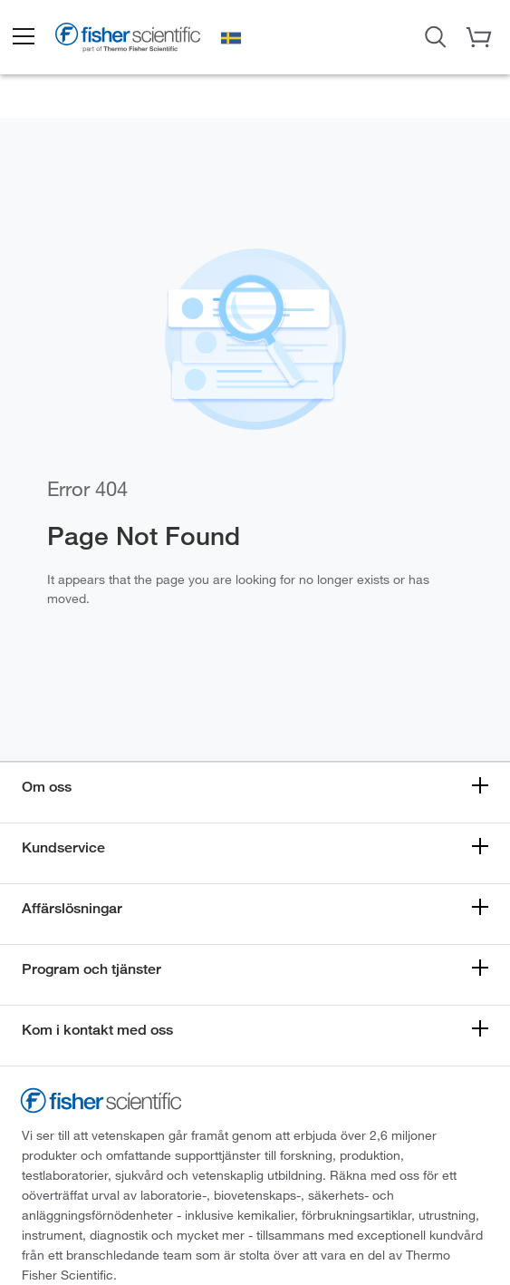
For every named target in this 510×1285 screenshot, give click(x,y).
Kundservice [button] (63, 847)
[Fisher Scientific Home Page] (127, 39)
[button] (22, 37)
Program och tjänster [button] (91, 969)
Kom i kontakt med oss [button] (97, 1029)
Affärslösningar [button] (72, 908)
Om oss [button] (47, 786)
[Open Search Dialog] (435, 35)
